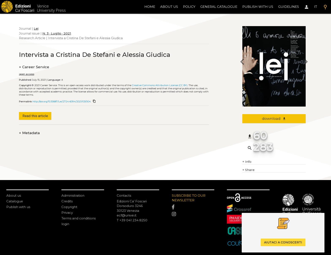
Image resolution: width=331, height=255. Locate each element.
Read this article (35, 116)
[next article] (305, 62)
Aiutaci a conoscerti (283, 242)
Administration (72, 196)
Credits (67, 201)
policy (189, 7)
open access (26, 74)
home (149, 7)
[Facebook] (193, 207)
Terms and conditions (78, 218)
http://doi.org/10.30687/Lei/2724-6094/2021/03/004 (62, 101)
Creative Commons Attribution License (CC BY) (159, 85)
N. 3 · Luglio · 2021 (56, 33)
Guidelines (288, 7)
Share (248, 170)
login (65, 224)
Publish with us (257, 7)
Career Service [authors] (34, 67)
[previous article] (242, 62)
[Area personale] (306, 7)
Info (246, 161)
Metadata (29, 133)
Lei (36, 29)
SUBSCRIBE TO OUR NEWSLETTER (188, 198)
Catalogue (14, 201)
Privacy (67, 213)
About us (169, 7)
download (274, 118)
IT (315, 7)
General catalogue (218, 7)
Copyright (69, 207)
